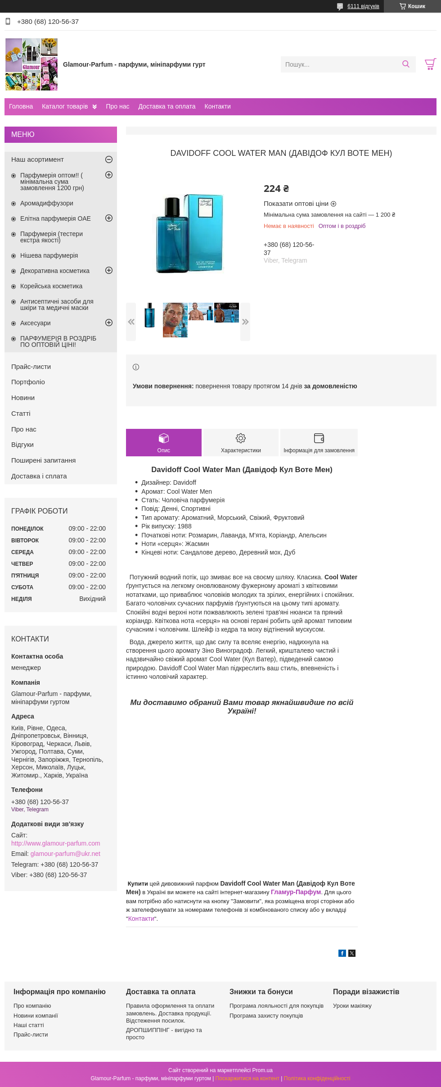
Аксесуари (35, 323)
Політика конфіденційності (317, 1078)
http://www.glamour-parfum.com (55, 843)
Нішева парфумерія (49, 255)
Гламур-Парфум (296, 892)
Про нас (117, 106)
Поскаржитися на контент (247, 1078)
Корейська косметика (51, 286)
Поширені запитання (43, 460)
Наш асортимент (37, 159)
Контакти (217, 106)
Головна (21, 106)
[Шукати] (406, 64)
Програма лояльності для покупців (277, 1005)
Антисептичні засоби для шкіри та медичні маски (57, 304)
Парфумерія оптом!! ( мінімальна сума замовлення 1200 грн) (52, 181)
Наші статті (29, 1025)
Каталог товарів (65, 106)
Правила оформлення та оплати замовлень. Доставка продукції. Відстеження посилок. (170, 1013)
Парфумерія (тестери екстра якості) (51, 237)
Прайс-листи (31, 366)
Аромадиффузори (46, 203)
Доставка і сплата (39, 476)
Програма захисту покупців (266, 1015)
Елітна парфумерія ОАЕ (55, 218)
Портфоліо (28, 382)
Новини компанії (36, 1015)
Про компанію (32, 1005)
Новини (23, 397)
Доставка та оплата (166, 106)
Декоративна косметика (55, 270)
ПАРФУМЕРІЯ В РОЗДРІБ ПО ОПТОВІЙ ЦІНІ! (58, 341)
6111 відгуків (363, 6)
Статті (21, 413)
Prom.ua (262, 1070)
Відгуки (22, 444)
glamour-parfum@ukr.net (65, 853)
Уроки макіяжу (352, 1005)
